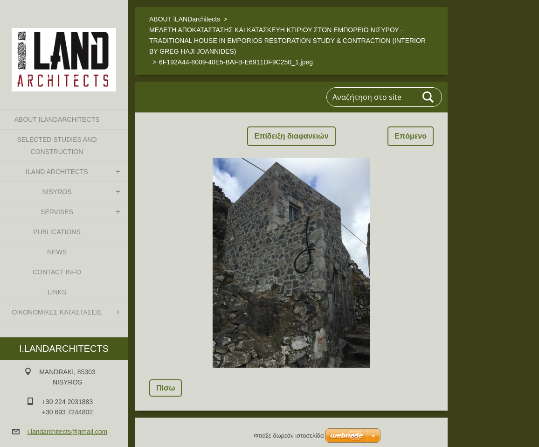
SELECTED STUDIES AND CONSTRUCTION (57, 145)
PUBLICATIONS (57, 232)
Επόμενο (410, 136)
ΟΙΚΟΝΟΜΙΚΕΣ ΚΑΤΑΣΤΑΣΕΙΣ (57, 312)
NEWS (57, 252)
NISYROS (56, 192)
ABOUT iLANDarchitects (57, 119)
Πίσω (165, 388)
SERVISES (57, 212)
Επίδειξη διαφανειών (291, 136)
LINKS (57, 292)
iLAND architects (57, 171)
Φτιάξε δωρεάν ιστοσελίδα (289, 435)
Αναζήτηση (428, 97)
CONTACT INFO (57, 272)
